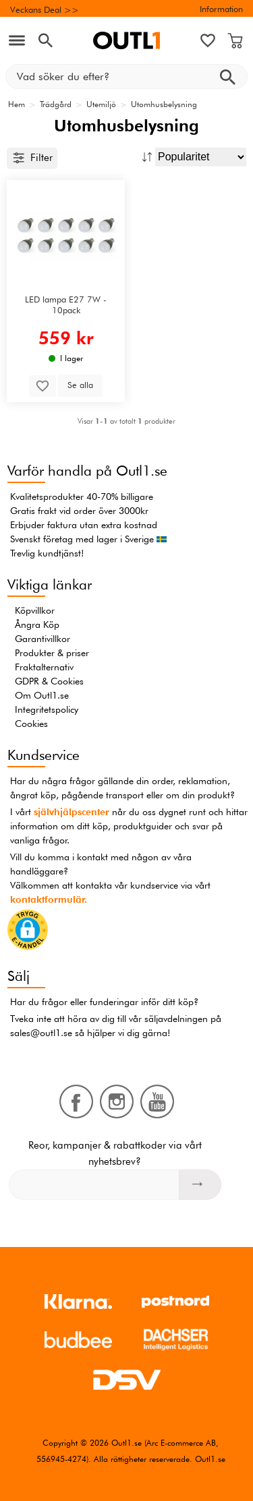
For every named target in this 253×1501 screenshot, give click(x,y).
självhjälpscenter (71, 811)
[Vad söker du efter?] (126, 76)
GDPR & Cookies (49, 681)
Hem (16, 104)
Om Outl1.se (42, 695)
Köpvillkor (35, 610)
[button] (27, 932)
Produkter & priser (52, 652)
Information (221, 8)
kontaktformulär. (48, 899)
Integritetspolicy (46, 709)
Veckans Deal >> (44, 9)
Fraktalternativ (44, 667)
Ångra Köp (37, 624)
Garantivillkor (42, 638)
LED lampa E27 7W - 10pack (66, 304)
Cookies (31, 723)
